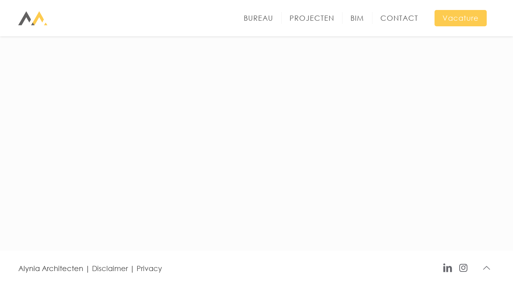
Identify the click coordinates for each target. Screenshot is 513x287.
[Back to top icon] (486, 267)
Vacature (461, 18)
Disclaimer (110, 268)
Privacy (149, 268)
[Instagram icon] (463, 267)
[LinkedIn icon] (447, 267)
